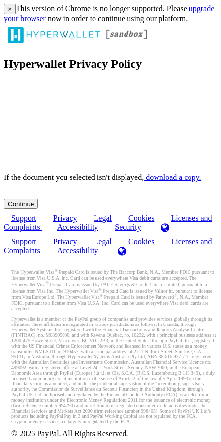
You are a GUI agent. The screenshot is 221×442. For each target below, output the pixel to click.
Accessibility (77, 227)
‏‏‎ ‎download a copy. (172, 177)
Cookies (141, 241)
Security (128, 227)
